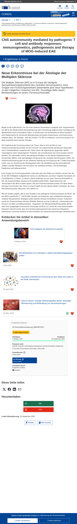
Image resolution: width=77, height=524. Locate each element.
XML (40, 403)
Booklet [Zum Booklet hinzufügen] (30, 422)
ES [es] (12, 66)
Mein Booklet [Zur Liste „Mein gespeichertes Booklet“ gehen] (45, 423)
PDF (40, 410)
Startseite (5, 20)
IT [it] (22, 66)
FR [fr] (17, 66)
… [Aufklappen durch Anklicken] (12, 20)
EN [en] (8, 66)
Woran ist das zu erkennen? (65, 1)
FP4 (17, 20)
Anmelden (60, 7)
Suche (73, 7)
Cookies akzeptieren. (23, 520)
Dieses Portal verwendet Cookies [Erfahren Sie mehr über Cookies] (24, 515)
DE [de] (3, 66)
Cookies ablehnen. (54, 520)
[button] (67, 7)
